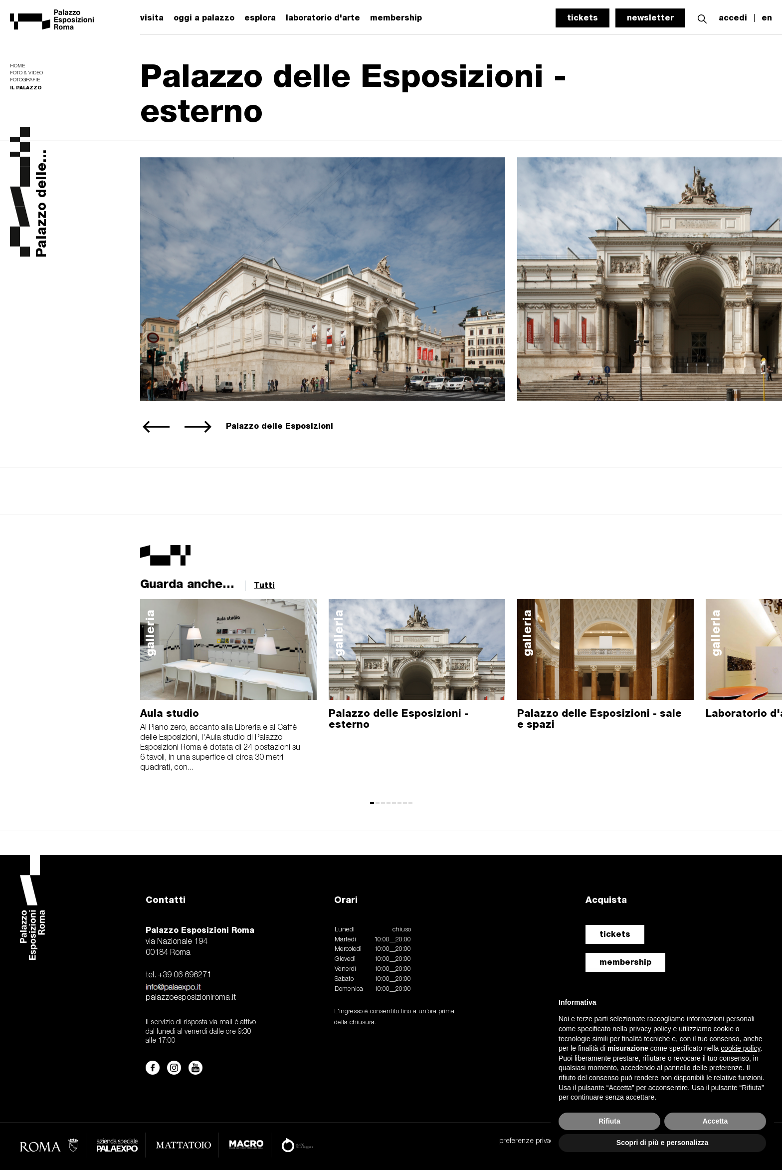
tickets (582, 17)
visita (152, 18)
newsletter (650, 17)
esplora (260, 18)
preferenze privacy (528, 1141)
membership (625, 962)
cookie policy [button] (740, 1048)
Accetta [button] (715, 1121)
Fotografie (25, 80)
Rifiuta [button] (609, 1121)
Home (17, 66)
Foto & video (26, 73)
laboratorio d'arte (323, 18)
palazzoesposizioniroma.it (191, 997)
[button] (702, 17)
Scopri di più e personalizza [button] (662, 1143)
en (767, 18)
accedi (733, 18)
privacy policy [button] (650, 1029)
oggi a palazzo (204, 18)
